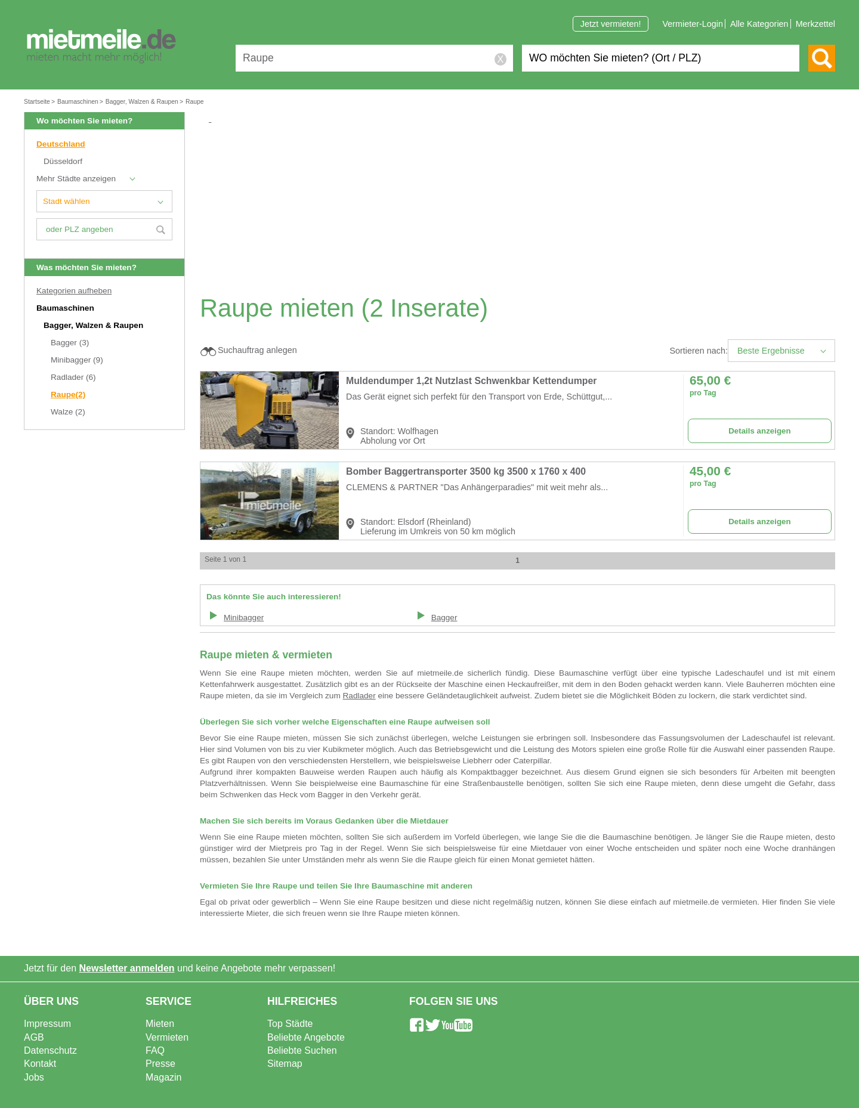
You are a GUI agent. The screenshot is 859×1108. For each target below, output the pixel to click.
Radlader (73, 377)
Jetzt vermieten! (610, 24)
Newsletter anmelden (127, 968)
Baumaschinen (66, 308)
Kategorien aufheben (74, 290)
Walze (68, 411)
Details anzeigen (759, 430)
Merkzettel (815, 24)
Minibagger (77, 359)
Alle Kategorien (759, 24)
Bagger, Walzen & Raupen (95, 325)
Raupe (68, 394)
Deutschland (60, 144)
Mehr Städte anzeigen (76, 178)
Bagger (70, 342)
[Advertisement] (522, 208)
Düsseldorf (63, 161)
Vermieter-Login (692, 24)
